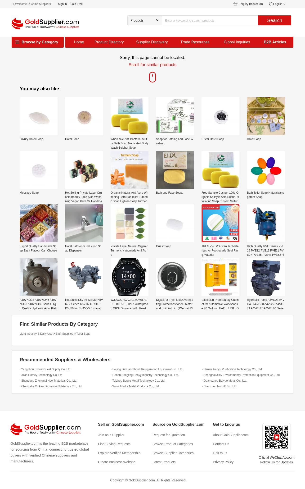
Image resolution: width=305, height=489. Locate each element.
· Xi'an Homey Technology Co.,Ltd (41, 375)
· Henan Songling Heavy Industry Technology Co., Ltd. (145, 375)
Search (274, 20)
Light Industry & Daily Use (36, 333)
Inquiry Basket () (251, 4)
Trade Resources (194, 42)
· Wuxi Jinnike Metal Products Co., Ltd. (135, 386)
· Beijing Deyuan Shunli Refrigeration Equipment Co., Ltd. (147, 369)
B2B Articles (275, 42)
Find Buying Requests (114, 444)
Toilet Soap (83, 333)
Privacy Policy (223, 462)
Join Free (77, 4)
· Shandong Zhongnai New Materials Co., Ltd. (48, 380)
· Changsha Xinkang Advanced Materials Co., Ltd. (51, 386)
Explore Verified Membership (119, 453)
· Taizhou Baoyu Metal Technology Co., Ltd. (138, 380)
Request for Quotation (168, 435)
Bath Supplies (64, 333)
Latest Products (163, 462)
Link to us (220, 453)
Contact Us (221, 444)
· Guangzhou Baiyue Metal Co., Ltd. (224, 380)
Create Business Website (116, 462)
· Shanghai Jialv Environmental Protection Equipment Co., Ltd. (241, 375)
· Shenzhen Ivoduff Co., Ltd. (219, 386)
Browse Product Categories (172, 444)
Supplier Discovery (152, 42)
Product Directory (109, 42)
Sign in (62, 4)
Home (79, 42)
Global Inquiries (237, 42)
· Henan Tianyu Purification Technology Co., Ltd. (232, 369)
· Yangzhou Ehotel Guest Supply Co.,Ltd (45, 369)
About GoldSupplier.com (231, 435)
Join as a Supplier (111, 435)
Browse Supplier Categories (173, 453)
